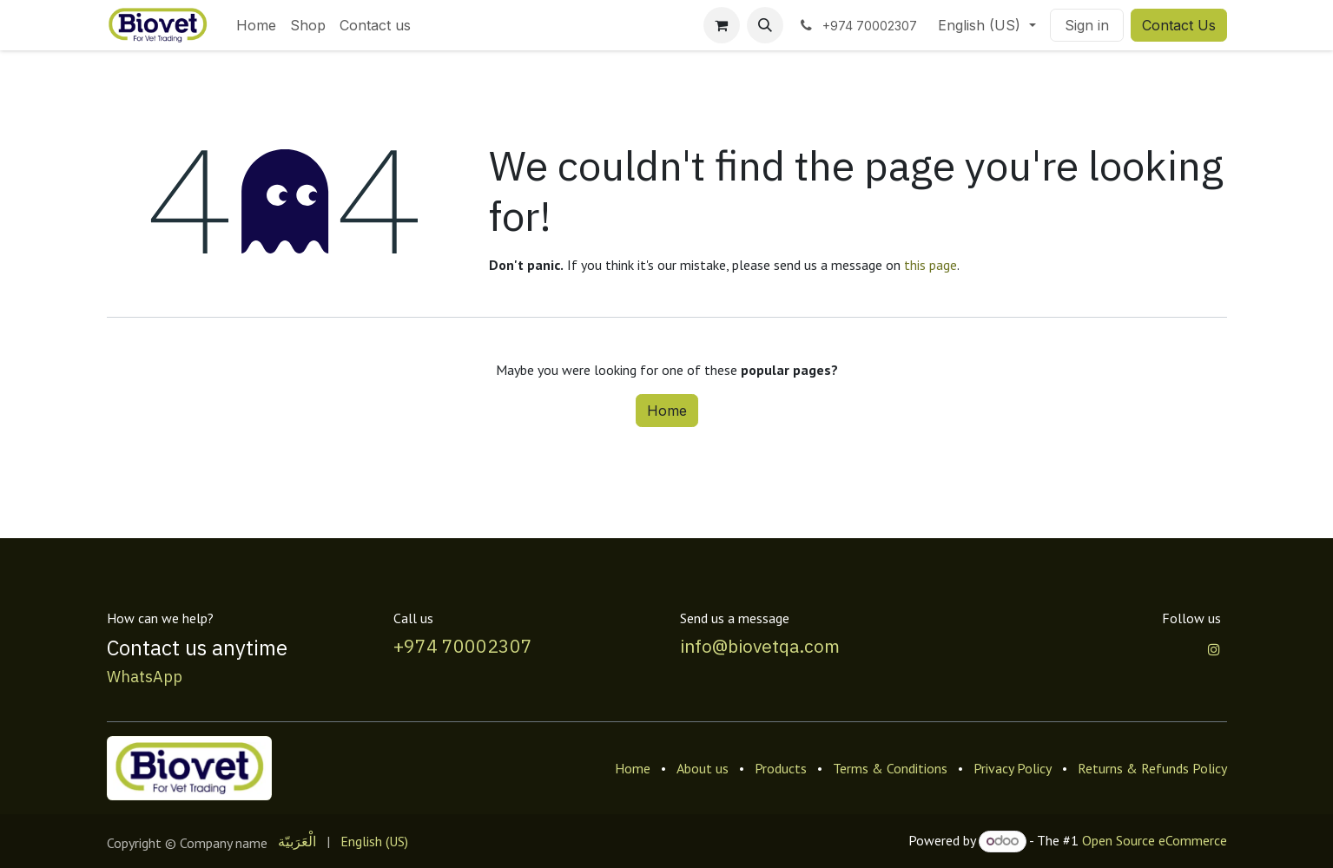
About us (702, 768)
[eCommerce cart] (721, 25)
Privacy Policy (1012, 768)
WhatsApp (144, 677)
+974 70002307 (462, 646)
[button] (765, 25)
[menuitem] (256, 25)
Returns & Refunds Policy (1152, 768)
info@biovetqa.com (760, 646)
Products (781, 768)
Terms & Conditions (890, 768)
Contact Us (1179, 25)
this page (930, 264)
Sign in (1087, 25)
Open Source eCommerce (1154, 840)
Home (667, 410)
